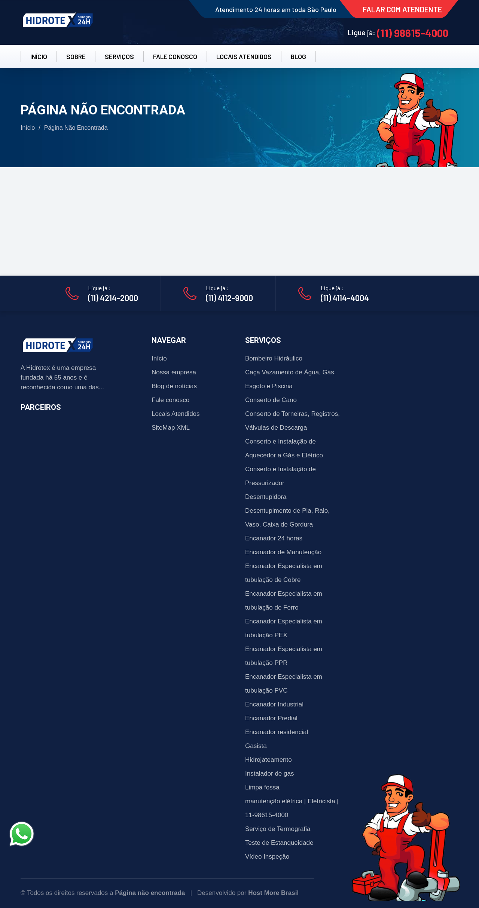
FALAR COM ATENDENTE (402, 9)
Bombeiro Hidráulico (273, 358)
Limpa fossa (262, 787)
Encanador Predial (271, 718)
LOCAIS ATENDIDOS (244, 56)
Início (28, 128)
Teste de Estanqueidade (279, 842)
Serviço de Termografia (278, 828)
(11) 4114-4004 (345, 298)
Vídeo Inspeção (267, 856)
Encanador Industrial (274, 704)
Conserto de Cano (271, 400)
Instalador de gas (269, 773)
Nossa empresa (174, 372)
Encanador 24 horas (273, 538)
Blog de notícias (174, 386)
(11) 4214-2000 (113, 298)
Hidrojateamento (268, 759)
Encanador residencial (276, 732)
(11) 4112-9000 (229, 298)
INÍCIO (38, 56)
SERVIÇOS (119, 56)
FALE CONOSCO (175, 56)
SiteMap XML (171, 427)
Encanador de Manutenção (283, 552)
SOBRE (76, 56)
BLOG (298, 56)
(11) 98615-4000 (412, 33)
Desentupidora (266, 496)
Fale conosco (170, 400)
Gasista (256, 745)
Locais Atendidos (176, 413)
